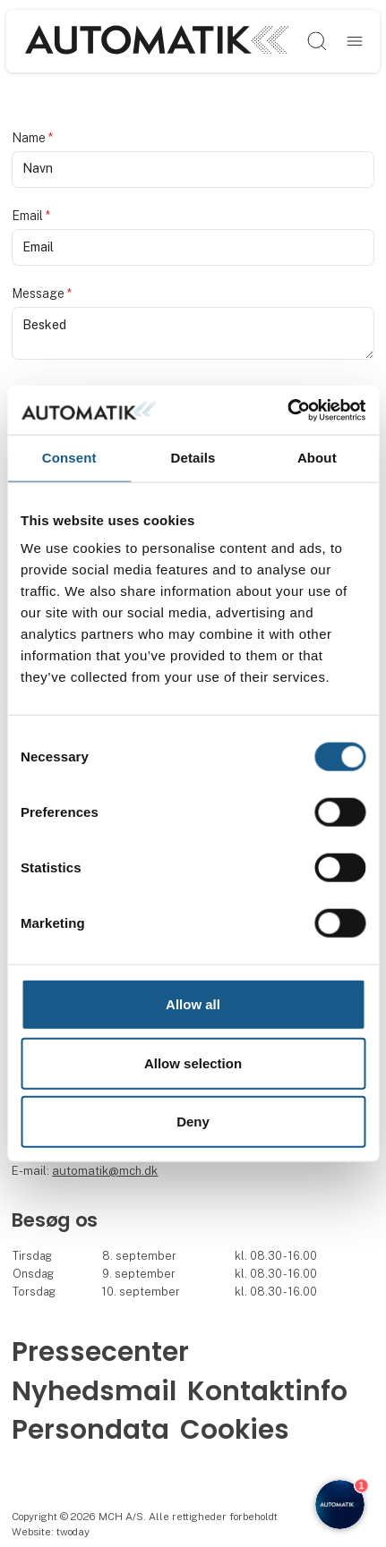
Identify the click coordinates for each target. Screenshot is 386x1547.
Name (32, 138)
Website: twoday (51, 1532)
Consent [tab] (69, 457)
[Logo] (156, 40)
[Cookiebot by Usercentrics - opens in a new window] (287, 409)
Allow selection (193, 1062)
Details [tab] (193, 457)
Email (31, 215)
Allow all (193, 1004)
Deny (193, 1121)
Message (42, 293)
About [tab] (317, 457)
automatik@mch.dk (105, 1170)
